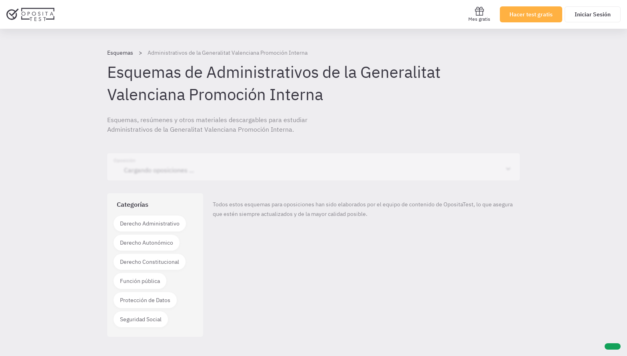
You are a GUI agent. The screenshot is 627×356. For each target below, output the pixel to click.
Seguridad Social (141, 319)
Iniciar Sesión (593, 14)
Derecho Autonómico (146, 242)
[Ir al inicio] (30, 14)
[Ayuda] (613, 346)
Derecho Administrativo (150, 223)
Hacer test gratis (531, 14)
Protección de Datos (145, 300)
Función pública (140, 281)
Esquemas (120, 52)
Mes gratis (479, 14)
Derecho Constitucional (149, 261)
